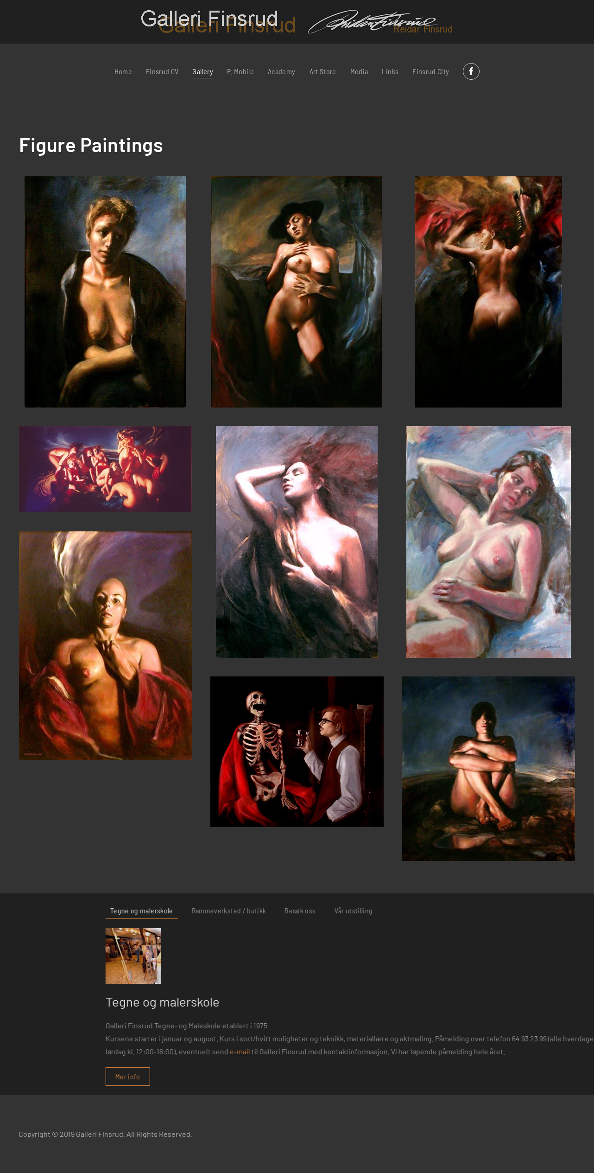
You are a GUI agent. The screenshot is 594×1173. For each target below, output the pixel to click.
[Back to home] (297, 21)
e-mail (486, 1051)
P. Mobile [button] (240, 71)
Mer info (374, 1076)
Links (390, 71)
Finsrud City (430, 71)
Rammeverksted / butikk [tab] (475, 910)
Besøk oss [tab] (546, 910)
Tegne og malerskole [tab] (388, 910)
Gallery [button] (202, 71)
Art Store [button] (323, 71)
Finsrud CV (162, 71)
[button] (105, 292)
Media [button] (359, 71)
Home (123, 71)
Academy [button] (281, 71)
